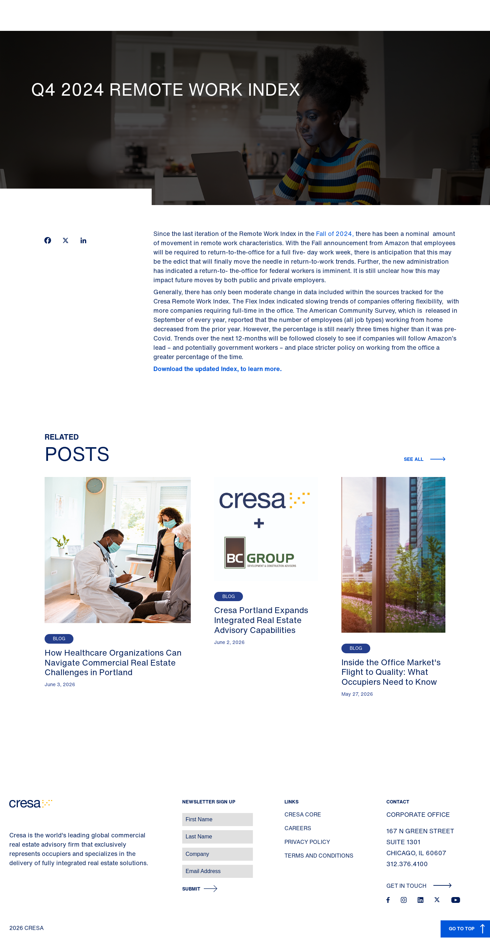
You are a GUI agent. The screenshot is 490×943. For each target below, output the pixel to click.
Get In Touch (419, 886)
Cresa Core (302, 814)
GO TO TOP (462, 928)
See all (414, 459)
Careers (297, 828)
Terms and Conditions (318, 855)
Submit (191, 889)
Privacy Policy (307, 842)
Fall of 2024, (335, 233)
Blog (59, 638)
